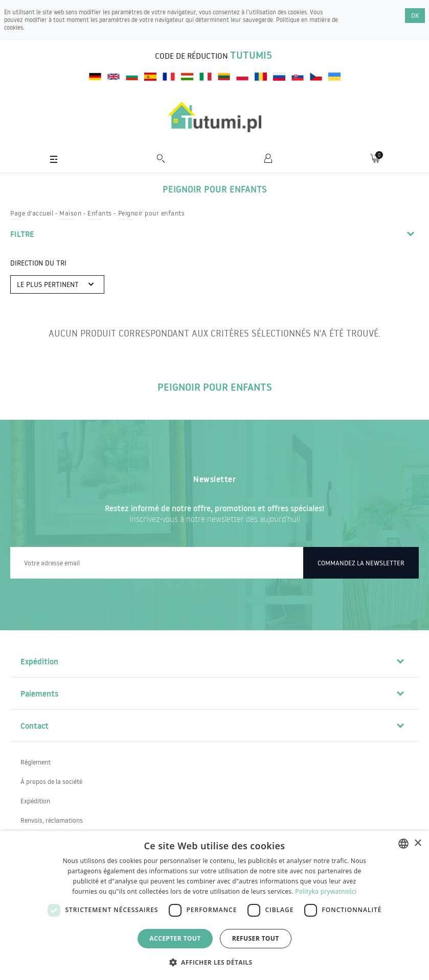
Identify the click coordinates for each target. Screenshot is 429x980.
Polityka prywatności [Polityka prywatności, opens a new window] (325, 891)
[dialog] (214, 905)
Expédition (35, 801)
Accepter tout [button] (174, 938)
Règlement (35, 762)
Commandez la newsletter (361, 563)
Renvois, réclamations (51, 820)
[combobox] (403, 844)
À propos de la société (51, 781)
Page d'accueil (31, 213)
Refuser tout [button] (255, 938)
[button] (215, 962)
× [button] (417, 843)
